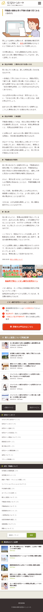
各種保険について (9, 524)
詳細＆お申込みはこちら (23, 327)
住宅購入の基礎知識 (10, 471)
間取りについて (8, 528)
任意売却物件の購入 (9, 519)
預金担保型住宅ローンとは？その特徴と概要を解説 (25, 556)
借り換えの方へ (8, 446)
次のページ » (34, 407)
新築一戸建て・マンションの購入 (13, 479)
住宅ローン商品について (11, 437)
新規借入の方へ (8, 441)
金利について (7, 455)
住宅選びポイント (9, 475)
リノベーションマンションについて (14, 484)
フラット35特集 (8, 459)
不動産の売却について (10, 502)
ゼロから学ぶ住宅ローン (11, 419)
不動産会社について (9, 506)
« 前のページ (8, 407)
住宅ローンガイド (9, 424)
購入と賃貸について (16, 259)
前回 (21, 43)
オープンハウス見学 (9, 493)
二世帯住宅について (9, 515)
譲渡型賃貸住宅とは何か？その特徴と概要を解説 (25, 565)
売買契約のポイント (9, 510)
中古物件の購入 (8, 488)
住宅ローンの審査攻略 (10, 450)
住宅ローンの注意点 (9, 433)
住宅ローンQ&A (8, 428)
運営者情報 (21, 603)
